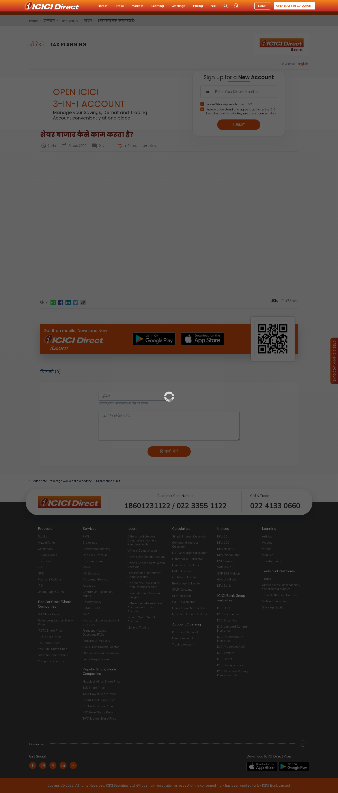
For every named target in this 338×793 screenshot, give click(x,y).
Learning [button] (157, 6)
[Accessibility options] (246, 5)
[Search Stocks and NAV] (225, 5)
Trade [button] (120, 6)
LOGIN (262, 5)
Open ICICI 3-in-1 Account (294, 5)
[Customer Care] (235, 5)
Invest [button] (103, 6)
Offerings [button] (178, 6)
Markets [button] (138, 6)
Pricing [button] (198, 6)
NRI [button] (213, 6)
